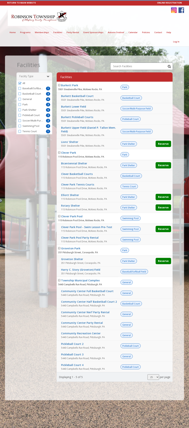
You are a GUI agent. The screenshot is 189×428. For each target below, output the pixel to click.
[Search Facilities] (169, 66)
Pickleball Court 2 (72, 344)
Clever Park (68, 152)
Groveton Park (70, 248)
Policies (146, 32)
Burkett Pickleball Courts (77, 117)
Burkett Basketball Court (77, 96)
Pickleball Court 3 (72, 354)
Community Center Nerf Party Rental (85, 312)
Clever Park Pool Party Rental (80, 237)
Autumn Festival (116, 32)
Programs (25, 32)
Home (13, 32)
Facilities (57, 32)
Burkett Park (69, 85)
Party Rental (73, 32)
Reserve (163, 144)
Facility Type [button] (34, 76)
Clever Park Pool (72, 216)
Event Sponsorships (93, 32)
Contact (158, 32)
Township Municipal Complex (80, 280)
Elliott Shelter (70, 195)
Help (168, 32)
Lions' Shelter (69, 142)
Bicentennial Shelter (74, 163)
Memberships (42, 32)
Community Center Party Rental (82, 323)
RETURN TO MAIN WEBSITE (21, 2)
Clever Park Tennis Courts (77, 184)
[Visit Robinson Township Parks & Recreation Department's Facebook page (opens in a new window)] (181, 10)
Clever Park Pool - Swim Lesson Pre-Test (86, 227)
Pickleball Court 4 (72, 365)
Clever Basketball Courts (77, 174)
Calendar (133, 32)
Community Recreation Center (81, 333)
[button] (34, 83)
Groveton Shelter (72, 259)
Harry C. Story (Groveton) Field (80, 269)
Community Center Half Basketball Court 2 (89, 301)
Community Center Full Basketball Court (87, 291)
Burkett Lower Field (73, 106)
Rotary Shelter (70, 205)
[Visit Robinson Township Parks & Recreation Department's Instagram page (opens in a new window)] (174, 10)
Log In (176, 41)
